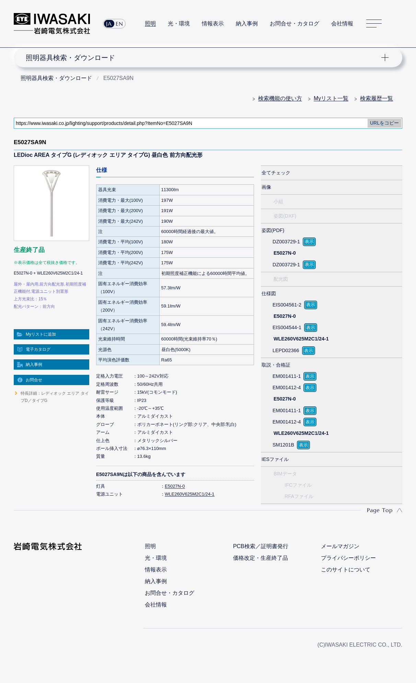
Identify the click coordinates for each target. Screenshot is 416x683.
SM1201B (283, 445)
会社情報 (342, 23)
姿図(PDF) (273, 230)
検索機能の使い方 (280, 98)
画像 (266, 187)
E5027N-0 (175, 486)
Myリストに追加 (41, 334)
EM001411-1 (287, 376)
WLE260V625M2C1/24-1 (190, 494)
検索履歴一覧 (376, 98)
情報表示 (213, 23)
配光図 (281, 279)
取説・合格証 (276, 365)
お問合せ (34, 380)
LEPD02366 (286, 350)
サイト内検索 (398, 23)
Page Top (380, 510)
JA (109, 23)
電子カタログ (38, 349)
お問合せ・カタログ (294, 23)
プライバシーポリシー (348, 558)
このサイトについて (345, 569)
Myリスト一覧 (331, 98)
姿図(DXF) (285, 216)
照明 (150, 23)
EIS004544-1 (287, 327)
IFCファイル (298, 485)
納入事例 (247, 23)
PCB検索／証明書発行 (260, 546)
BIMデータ (285, 473)
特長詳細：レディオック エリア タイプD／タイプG (55, 397)
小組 (278, 201)
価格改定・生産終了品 (260, 558)
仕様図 (269, 293)
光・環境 (179, 23)
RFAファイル (299, 496)
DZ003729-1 (286, 241)
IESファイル (275, 459)
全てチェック (276, 172)
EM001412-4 (287, 387)
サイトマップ (374, 23)
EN (119, 23)
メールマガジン (340, 546)
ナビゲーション (204, 57)
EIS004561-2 (287, 305)
